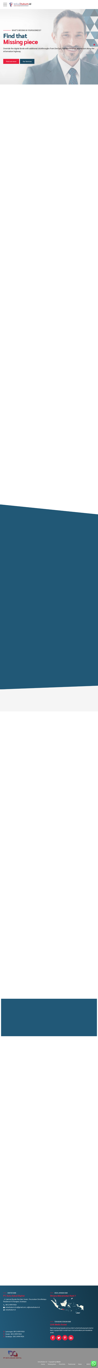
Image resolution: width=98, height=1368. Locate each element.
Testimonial (71, 1364)
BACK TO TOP (91, 1364)
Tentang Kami (52, 1364)
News (80, 1364)
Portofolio (62, 1364)
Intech (58, 1362)
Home (43, 1364)
